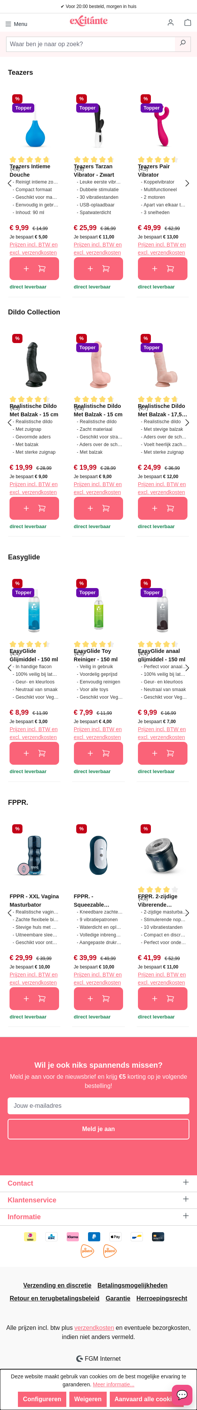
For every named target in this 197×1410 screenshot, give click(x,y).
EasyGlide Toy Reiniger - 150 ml (96, 655)
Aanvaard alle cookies (147, 1399)
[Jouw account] (171, 23)
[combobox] (90, 44)
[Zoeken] (183, 44)
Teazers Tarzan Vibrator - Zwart (94, 170)
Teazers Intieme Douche (30, 170)
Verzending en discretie (57, 1285)
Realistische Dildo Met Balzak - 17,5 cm (161, 410)
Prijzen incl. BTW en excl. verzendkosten (34, 249)
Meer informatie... (114, 1384)
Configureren (42, 1399)
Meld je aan (98, 1129)
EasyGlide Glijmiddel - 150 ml (34, 655)
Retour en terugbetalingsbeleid (55, 1298)
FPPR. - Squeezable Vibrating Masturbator (90, 900)
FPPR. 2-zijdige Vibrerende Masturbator (158, 900)
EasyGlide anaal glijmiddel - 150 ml (162, 655)
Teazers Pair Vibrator (154, 170)
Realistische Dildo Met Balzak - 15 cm (34, 410)
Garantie (118, 1298)
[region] (98, 183)
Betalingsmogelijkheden (133, 1285)
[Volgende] (187, 182)
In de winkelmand (34, 268)
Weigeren (88, 1399)
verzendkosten (94, 1328)
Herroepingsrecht (161, 1298)
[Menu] (16, 23)
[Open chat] (182, 1395)
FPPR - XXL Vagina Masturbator (34, 900)
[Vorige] (9, 182)
